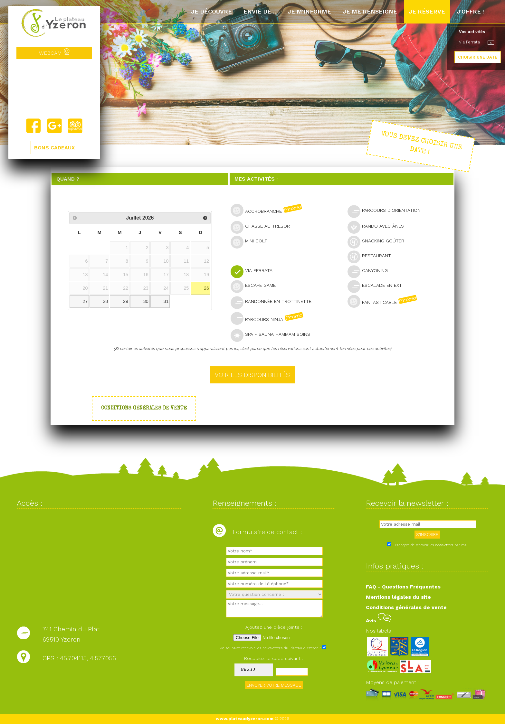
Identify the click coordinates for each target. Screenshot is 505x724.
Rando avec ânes (378, 227)
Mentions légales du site (398, 597)
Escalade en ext (377, 286)
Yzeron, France (54, 88)
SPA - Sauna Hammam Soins (273, 335)
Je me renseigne (370, 11)
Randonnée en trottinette (274, 302)
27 (85, 301)
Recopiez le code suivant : (273, 658)
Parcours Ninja (270, 318)
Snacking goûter (379, 242)
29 (125, 301)
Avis (378, 620)
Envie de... (259, 11)
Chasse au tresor (263, 227)
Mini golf (252, 242)
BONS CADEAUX (54, 148)
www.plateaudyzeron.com (244, 718)
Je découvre (211, 11)
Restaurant (372, 256)
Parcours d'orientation (387, 211)
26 (206, 288)
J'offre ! (470, 11)
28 (105, 301)
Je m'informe (309, 11)
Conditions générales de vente (144, 408)
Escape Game (256, 286)
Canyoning (370, 271)
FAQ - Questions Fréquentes (403, 587)
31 (166, 301)
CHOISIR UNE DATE (477, 57)
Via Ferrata (254, 271)
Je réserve (427, 11)
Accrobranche (269, 210)
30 (145, 301)
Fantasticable (385, 301)
